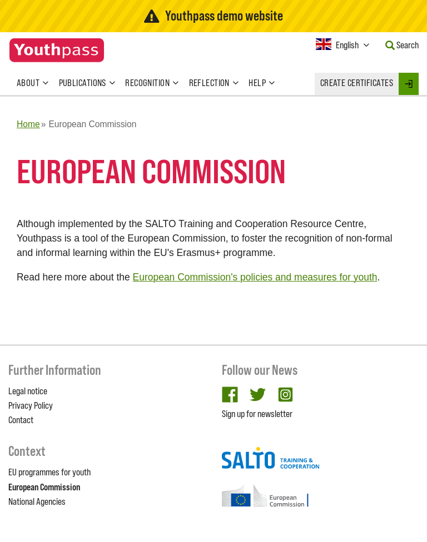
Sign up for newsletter (257, 413)
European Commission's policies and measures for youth (255, 277)
